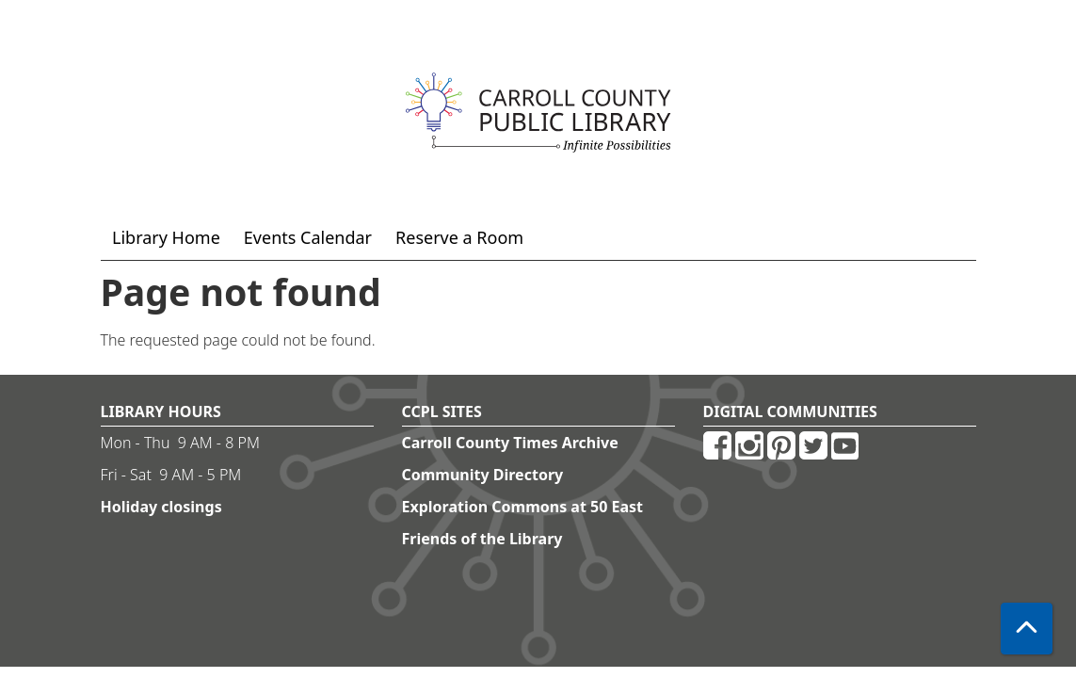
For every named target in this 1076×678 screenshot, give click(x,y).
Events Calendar (308, 237)
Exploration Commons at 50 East (523, 506)
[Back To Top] (1026, 628)
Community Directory (483, 474)
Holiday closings (161, 506)
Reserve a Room (459, 237)
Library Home (166, 237)
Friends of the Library (482, 538)
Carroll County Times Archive (510, 442)
